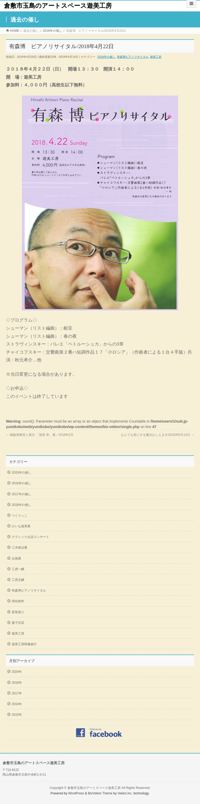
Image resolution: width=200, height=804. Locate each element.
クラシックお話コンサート (30, 537)
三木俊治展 (19, 547)
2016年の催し (21, 483)
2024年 (17, 672)
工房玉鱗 (18, 580)
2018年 (17, 682)
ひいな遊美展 (21, 526)
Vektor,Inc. (125, 793)
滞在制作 (18, 601)
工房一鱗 (18, 569)
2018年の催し (106, 56)
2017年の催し (21, 494)
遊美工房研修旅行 (24, 644)
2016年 (17, 704)
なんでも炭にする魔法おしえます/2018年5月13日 (157, 435)
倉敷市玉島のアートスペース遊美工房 (58, 5)
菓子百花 (18, 623)
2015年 (17, 715)
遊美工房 (155, 56)
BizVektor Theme (100, 793)
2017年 (17, 693)
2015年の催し (21, 472)
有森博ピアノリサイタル (132, 56)
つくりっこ (19, 515)
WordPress (76, 793)
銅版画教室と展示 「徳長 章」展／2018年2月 (39, 435)
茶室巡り (18, 612)
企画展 (16, 558)
